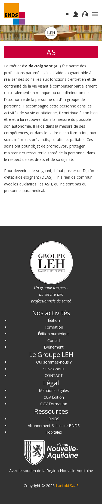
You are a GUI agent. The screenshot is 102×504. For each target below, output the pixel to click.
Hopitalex (53, 432)
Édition (54, 320)
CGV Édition (54, 397)
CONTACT (54, 375)
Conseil (53, 340)
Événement (54, 347)
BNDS (53, 418)
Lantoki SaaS (67, 485)
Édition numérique (54, 333)
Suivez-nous (53, 368)
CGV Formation (53, 403)
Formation (54, 327)
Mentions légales (54, 390)
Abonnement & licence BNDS (54, 425)
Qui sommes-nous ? (54, 362)
